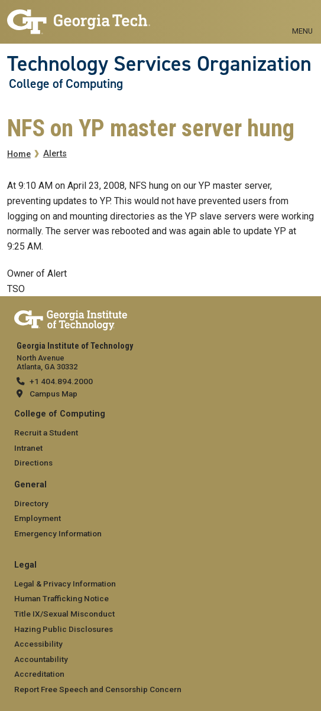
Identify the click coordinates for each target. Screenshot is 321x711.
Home (19, 154)
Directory (31, 503)
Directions (33, 462)
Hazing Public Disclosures (63, 629)
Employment (37, 518)
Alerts (55, 154)
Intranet (28, 448)
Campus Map (53, 393)
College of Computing (66, 84)
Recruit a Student (46, 432)
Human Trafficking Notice (61, 598)
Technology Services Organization (159, 63)
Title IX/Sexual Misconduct (64, 613)
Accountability (41, 659)
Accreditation (39, 674)
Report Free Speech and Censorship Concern (97, 689)
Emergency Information (58, 533)
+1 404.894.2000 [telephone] (61, 381)
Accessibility (38, 643)
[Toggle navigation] (302, 17)
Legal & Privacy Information (65, 583)
